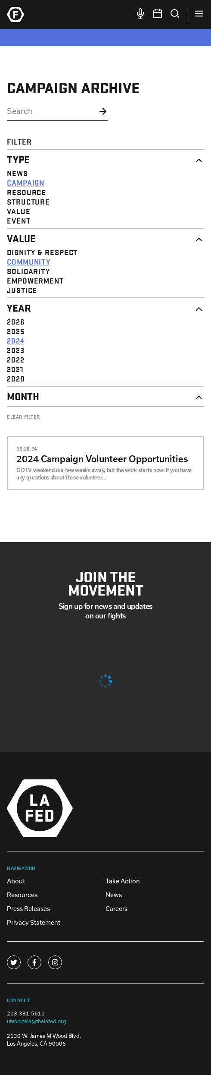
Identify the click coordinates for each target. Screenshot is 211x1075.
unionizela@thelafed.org (36, 1021)
